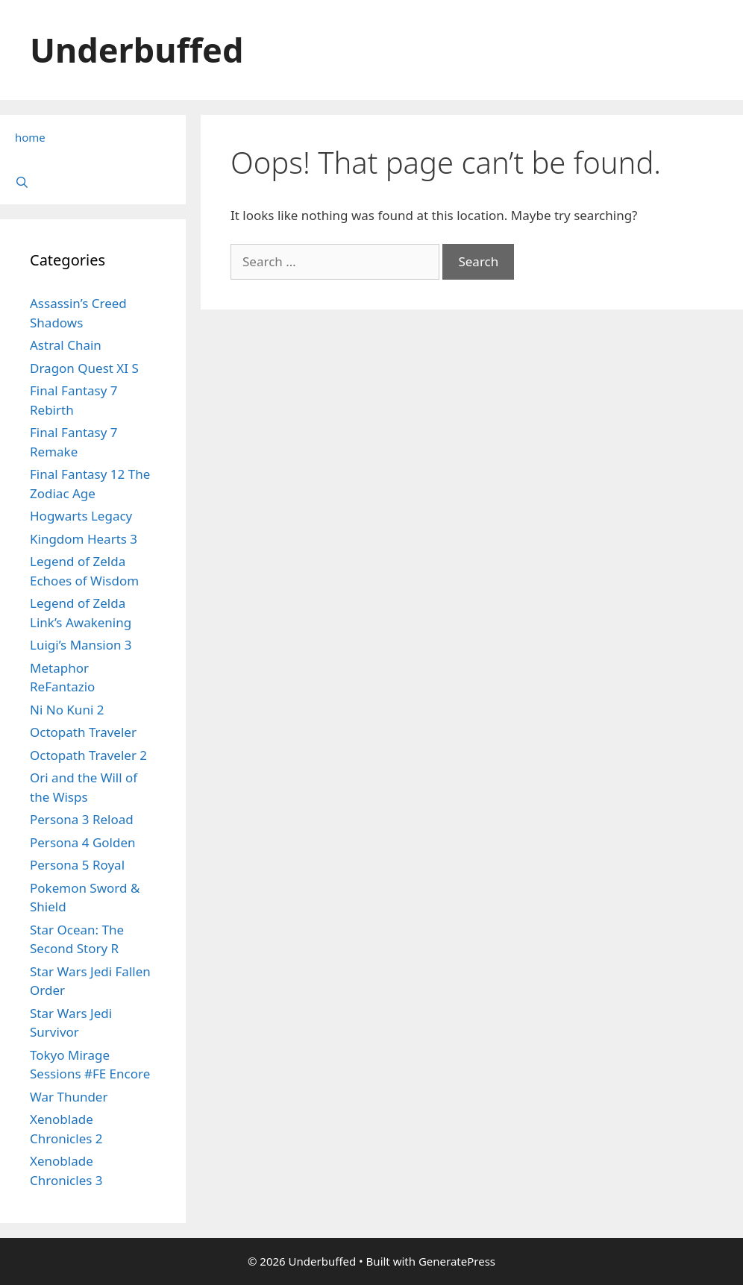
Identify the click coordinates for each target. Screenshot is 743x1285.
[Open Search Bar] (93, 182)
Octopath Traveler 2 (88, 755)
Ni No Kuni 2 (67, 709)
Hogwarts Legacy (81, 515)
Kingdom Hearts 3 (83, 538)
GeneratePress (456, 1261)
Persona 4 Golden (83, 842)
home (30, 137)
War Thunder (68, 1096)
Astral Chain (65, 345)
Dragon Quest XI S (84, 368)
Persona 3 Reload (82, 819)
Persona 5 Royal (77, 864)
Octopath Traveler (83, 732)
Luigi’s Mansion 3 (81, 644)
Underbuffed (136, 49)
